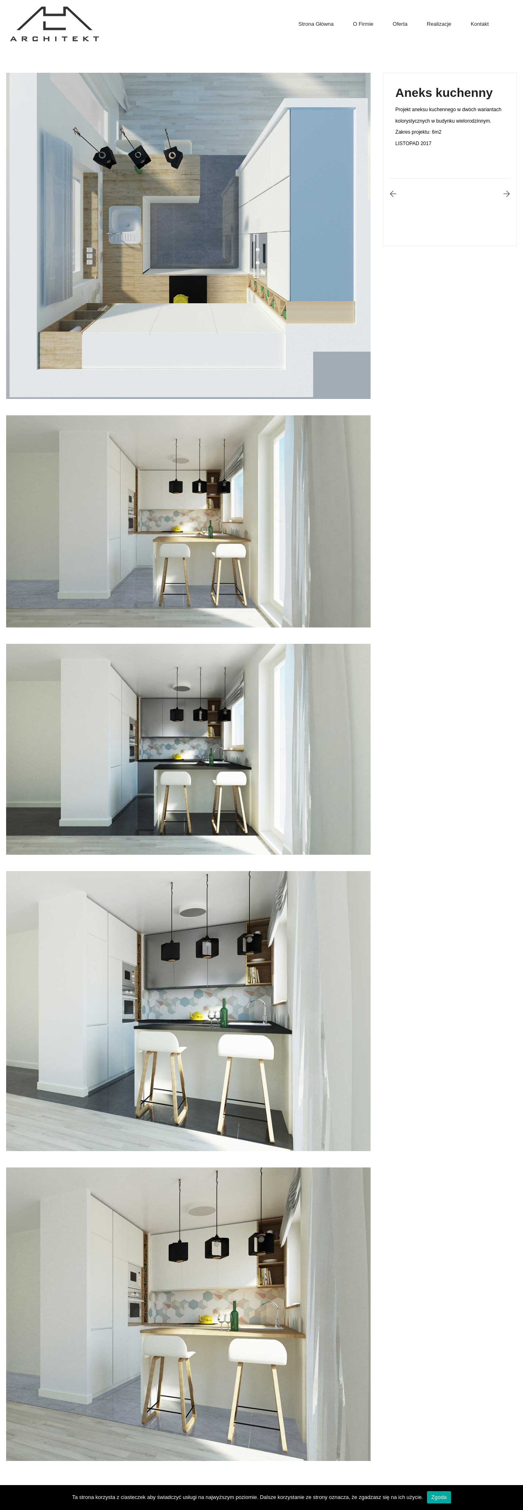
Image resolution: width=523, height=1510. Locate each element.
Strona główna (316, 24)
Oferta (400, 24)
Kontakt (480, 24)
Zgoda (439, 1497)
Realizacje (439, 24)
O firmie (363, 24)
